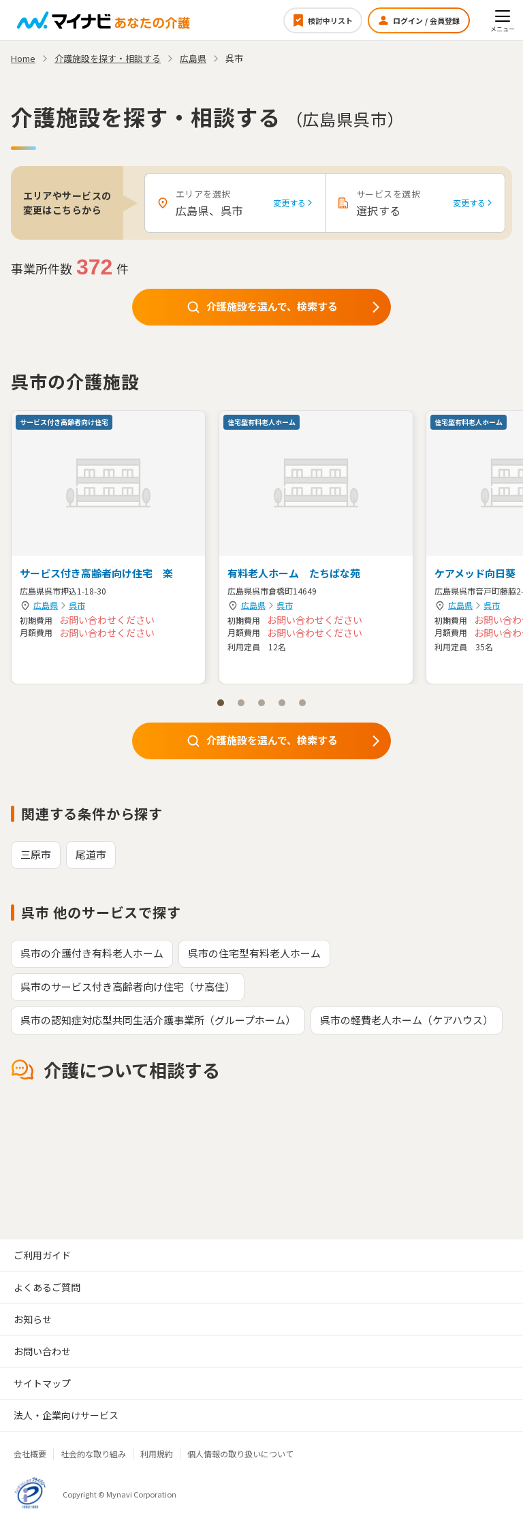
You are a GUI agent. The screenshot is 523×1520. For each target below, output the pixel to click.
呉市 (77, 605)
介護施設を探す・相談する (107, 58)
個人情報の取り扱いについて (240, 1453)
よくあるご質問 (47, 1287)
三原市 (35, 854)
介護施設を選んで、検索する (284, 306)
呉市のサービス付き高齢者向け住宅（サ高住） (127, 986)
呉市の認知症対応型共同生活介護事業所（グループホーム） (158, 1020)
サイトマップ (42, 1383)
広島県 (45, 605)
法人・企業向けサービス (66, 1415)
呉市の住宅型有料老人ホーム (254, 953)
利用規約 (156, 1453)
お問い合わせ (42, 1351)
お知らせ (33, 1319)
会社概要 (30, 1453)
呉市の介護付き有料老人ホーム (91, 953)
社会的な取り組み (93, 1453)
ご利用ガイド (42, 1255)
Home (23, 58)
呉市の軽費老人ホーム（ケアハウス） (406, 1020)
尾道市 (91, 854)
